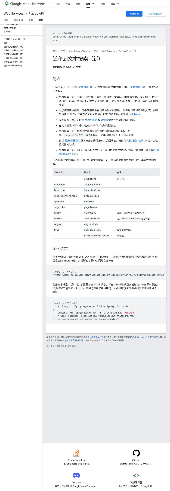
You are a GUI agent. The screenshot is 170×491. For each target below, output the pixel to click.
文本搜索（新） (139, 87)
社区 (113, 3)
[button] (20, 24)
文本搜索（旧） (86, 87)
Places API (36, 14)
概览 (58, 3)
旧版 (134, 51)
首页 (55, 51)
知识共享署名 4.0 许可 (95, 337)
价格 (78, 3)
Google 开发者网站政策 (72, 340)
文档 (96, 51)
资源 (30, 20)
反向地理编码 (72, 140)
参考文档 (18, 20)
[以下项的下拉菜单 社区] (119, 4)
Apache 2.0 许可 (144, 337)
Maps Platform (27, 4)
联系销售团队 (155, 13)
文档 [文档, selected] (88, 3)
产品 (68, 3)
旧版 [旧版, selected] (41, 20)
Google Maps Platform (79, 51)
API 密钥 (92, 119)
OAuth (104, 119)
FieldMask (134, 114)
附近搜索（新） (135, 140)
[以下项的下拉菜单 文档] (94, 4)
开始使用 (134, 13)
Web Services (14, 14)
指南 (6, 20)
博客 (103, 3)
